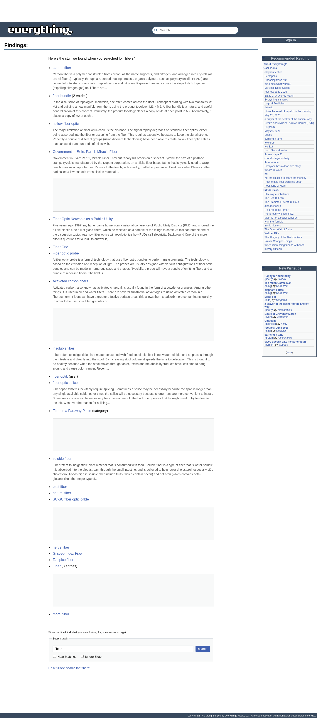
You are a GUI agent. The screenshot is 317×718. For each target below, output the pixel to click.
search (202, 649)
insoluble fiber (63, 348)
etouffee (283, 344)
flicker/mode (272, 162)
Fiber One (60, 247)
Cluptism (270, 127)
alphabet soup (273, 206)
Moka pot (270, 296)
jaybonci (281, 330)
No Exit (269, 146)
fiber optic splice (65, 383)
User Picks (270, 68)
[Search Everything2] (195, 30)
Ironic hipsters (273, 225)
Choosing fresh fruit (276, 80)
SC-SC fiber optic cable (71, 499)
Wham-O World (273, 170)
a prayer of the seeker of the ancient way (288, 119)
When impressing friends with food (284, 245)
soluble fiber (62, 458)
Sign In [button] (290, 40)
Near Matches (64, 656)
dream (269, 337)
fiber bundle (62, 96)
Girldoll (282, 279)
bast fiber (60, 487)
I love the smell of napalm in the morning (288, 111)
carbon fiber (62, 68)
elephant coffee (273, 72)
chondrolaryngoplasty (277, 158)
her (266, 174)
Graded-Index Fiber (68, 553)
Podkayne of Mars (275, 185)
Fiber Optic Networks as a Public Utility (83, 219)
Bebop (268, 134)
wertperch (282, 286)
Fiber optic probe (66, 253)
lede (267, 299)
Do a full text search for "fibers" (69, 668)
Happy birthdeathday (277, 276)
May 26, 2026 (272, 115)
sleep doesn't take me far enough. (286, 341)
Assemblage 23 (274, 154)
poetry (269, 279)
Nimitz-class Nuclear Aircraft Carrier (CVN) (289, 123)
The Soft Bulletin (274, 198)
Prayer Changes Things (278, 241)
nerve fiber (61, 547)
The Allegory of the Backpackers (283, 237)
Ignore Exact (91, 656)
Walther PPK (272, 233)
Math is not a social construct (281, 217)
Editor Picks (270, 190)
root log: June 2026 (276, 91)
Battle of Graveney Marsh (279, 95)
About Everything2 (275, 64)
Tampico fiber (63, 560)
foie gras (270, 142)
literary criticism (274, 249)
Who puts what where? (278, 83)
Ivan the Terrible (274, 221)
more (289, 352)
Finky (284, 323)
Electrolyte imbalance (277, 194)
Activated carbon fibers (70, 281)
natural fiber (62, 493)
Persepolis (271, 76)
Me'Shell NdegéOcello (277, 87)
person (269, 344)
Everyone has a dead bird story (283, 166)
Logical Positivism (275, 103)
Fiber (57, 566)
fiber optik (60, 376)
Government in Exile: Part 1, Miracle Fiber (85, 152)
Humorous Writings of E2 (279, 213)
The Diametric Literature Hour (282, 202)
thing (268, 286)
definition (270, 323)
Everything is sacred (276, 99)
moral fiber (61, 614)
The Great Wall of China (278, 229)
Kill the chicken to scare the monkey (285, 177)
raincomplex (285, 309)
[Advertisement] (158, 11)
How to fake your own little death (283, 181)
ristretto (269, 107)
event (268, 316)
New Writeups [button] (290, 268)
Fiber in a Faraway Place (72, 411)
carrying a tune (273, 138)
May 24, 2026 (272, 130)
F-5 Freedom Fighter (276, 209)
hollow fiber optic (66, 124)
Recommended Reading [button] (290, 58)
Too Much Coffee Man (278, 283)
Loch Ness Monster (276, 150)
